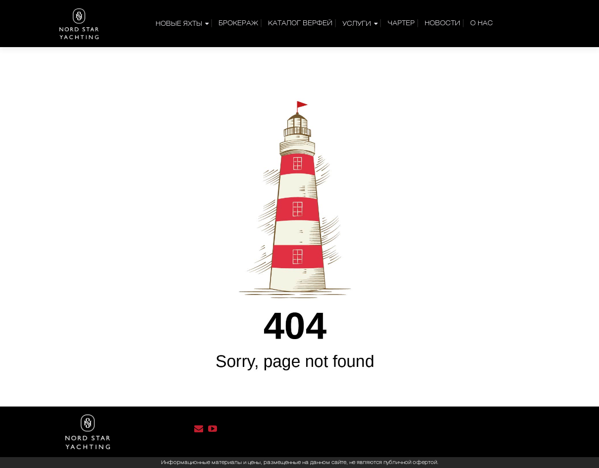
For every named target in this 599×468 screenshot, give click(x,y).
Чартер (401, 23)
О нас (481, 23)
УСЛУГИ (356, 24)
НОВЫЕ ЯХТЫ (179, 24)
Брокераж (238, 23)
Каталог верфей (300, 23)
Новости (442, 23)
